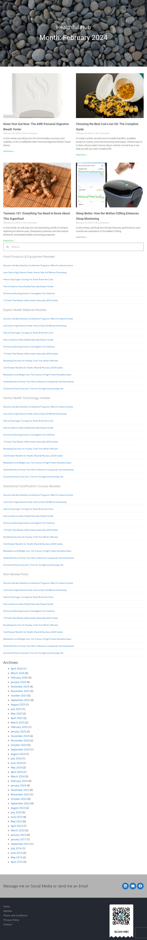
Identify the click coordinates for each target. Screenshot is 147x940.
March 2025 (18, 722)
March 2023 (18, 830)
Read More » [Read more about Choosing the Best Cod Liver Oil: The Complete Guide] (81, 155)
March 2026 (18, 673)
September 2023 (20, 803)
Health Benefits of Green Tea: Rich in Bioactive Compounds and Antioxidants (38, 381)
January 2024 (18, 785)
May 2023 (16, 821)
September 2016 (20, 843)
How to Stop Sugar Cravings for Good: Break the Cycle (28, 279)
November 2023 (20, 794)
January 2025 (18, 731)
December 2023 (20, 790)
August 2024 (18, 754)
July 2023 (16, 812)
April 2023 (17, 825)
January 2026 (18, 682)
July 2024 (16, 758)
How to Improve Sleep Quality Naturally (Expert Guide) (28, 286)
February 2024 (19, 781)
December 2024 (20, 736)
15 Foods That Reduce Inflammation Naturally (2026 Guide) (30, 300)
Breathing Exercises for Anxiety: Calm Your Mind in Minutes (30, 360)
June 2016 (16, 852)
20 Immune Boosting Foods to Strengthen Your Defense (29, 293)
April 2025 (17, 718)
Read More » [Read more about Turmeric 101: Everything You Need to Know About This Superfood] (8, 241)
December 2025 (20, 686)
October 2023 (19, 799)
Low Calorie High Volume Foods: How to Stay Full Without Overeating (35, 272)
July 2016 (16, 848)
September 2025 (20, 700)
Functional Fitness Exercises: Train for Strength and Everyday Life (33, 388)
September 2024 (20, 749)
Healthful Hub (73, 27)
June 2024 (16, 763)
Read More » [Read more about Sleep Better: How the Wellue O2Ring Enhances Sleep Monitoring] (81, 237)
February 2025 (19, 727)
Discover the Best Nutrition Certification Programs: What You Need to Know (38, 265)
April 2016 (17, 861)
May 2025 (16, 713)
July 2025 (16, 709)
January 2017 (18, 839)
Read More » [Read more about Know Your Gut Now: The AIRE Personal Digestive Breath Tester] (8, 151)
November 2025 (20, 691)
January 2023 (18, 834)
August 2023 (18, 807)
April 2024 (17, 772)
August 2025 (18, 704)
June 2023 (16, 816)
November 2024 (20, 740)
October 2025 (19, 695)
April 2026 (17, 668)
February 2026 (19, 677)
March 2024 (18, 776)
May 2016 (16, 857)
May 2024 (16, 767)
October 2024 (19, 745)
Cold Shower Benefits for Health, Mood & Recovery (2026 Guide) (33, 367)
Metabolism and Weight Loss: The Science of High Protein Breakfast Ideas (37, 374)
